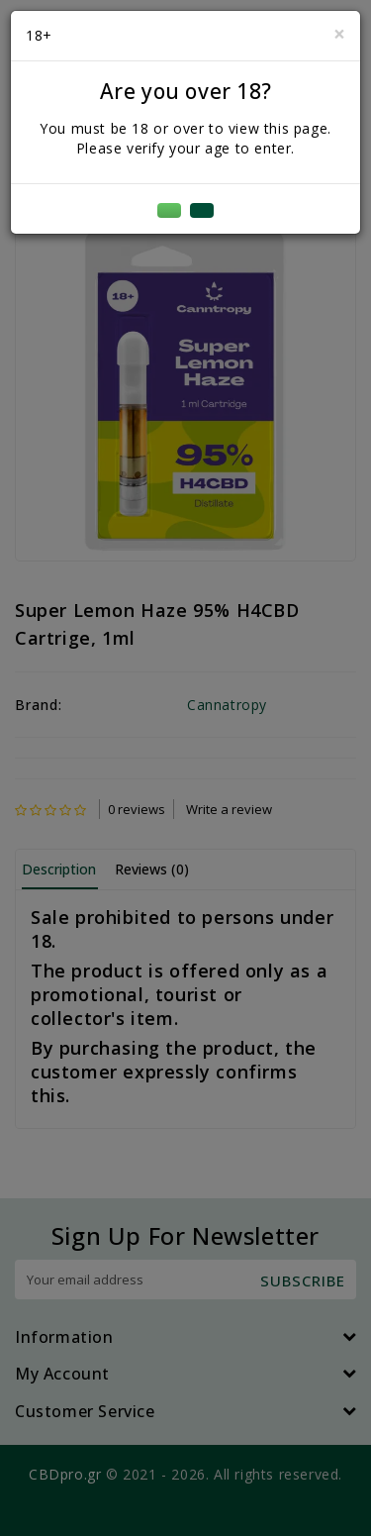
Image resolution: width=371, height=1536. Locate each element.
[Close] (339, 34)
